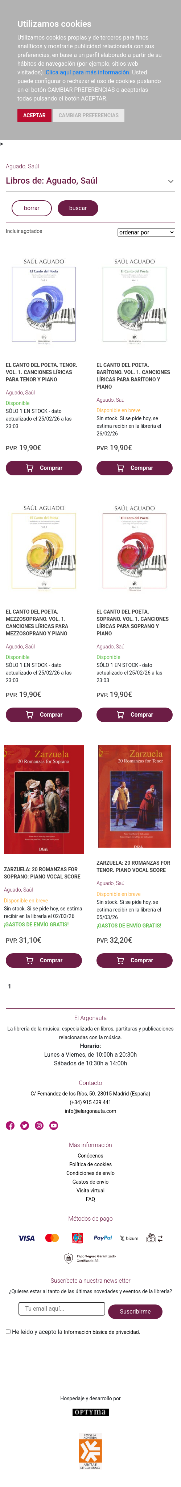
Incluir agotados (24, 231)
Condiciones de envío (90, 1173)
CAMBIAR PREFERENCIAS (89, 115)
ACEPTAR (34, 115)
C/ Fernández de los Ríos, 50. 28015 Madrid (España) (91, 1094)
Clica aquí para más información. (88, 72)
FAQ (90, 1199)
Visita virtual (90, 1190)
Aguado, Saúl (20, 393)
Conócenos (90, 1156)
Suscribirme (135, 1311)
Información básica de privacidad (101, 1332)
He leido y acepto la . (76, 1331)
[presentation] (61, 1353)
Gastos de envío (91, 1182)
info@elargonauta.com (90, 1111)
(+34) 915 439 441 (90, 1102)
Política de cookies (90, 1164)
